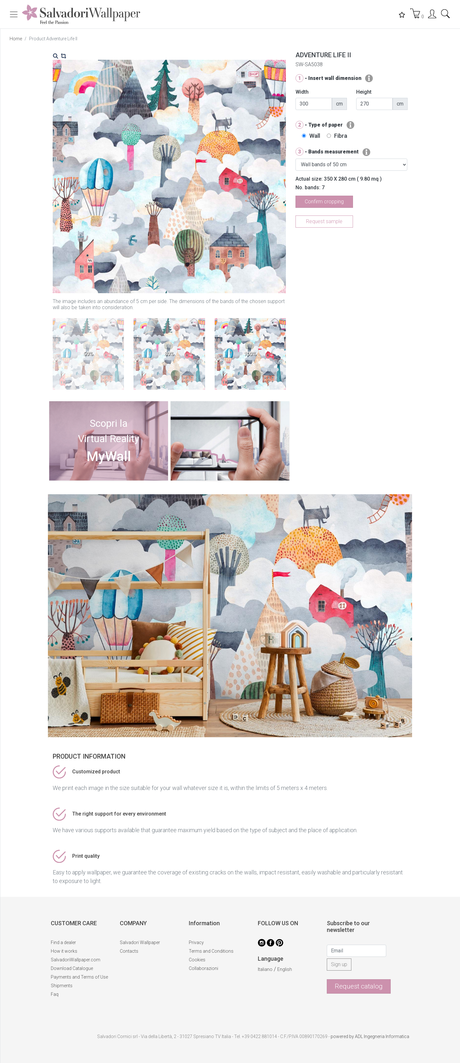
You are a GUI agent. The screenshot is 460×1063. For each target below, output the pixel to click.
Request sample (324, 221)
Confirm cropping (324, 202)
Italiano (265, 969)
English (284, 969)
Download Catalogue (72, 968)
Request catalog (359, 986)
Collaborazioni (203, 968)
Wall (314, 135)
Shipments (62, 985)
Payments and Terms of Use (79, 977)
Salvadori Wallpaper (140, 942)
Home (16, 38)
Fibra (340, 135)
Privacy (196, 942)
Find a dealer (63, 942)
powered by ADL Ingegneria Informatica (370, 1036)
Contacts (129, 951)
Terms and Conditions (211, 951)
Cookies (197, 959)
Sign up (339, 964)
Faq (54, 994)
